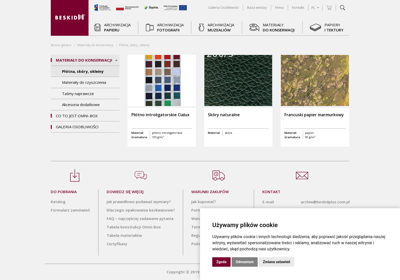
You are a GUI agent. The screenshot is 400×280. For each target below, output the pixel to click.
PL (315, 7)
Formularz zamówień (70, 210)
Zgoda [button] (221, 262)
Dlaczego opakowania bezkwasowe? (141, 210)
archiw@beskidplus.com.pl (325, 201)
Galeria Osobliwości (77, 126)
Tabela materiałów (124, 235)
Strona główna (61, 45)
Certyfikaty (117, 243)
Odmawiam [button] (245, 262)
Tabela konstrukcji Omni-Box (134, 226)
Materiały (95, 45)
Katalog (58, 201)
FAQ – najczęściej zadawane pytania (140, 218)
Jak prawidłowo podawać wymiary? (139, 201)
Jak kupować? (203, 201)
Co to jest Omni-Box (77, 115)
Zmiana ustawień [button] (276, 262)
